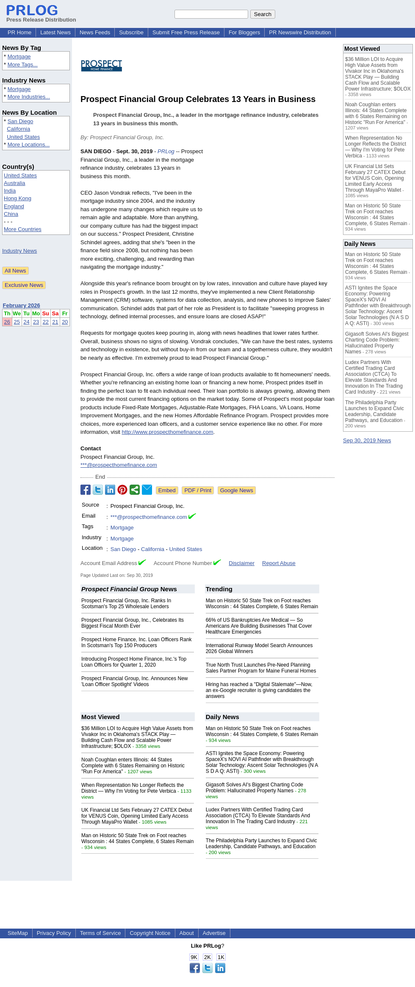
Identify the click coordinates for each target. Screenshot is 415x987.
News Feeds (95, 32)
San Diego (20, 121)
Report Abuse (279, 563)
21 (55, 322)
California (18, 129)
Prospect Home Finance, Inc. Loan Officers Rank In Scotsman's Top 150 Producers (136, 642)
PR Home (19, 32)
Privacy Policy (54, 933)
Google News (236, 490)
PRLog (166, 151)
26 (7, 322)
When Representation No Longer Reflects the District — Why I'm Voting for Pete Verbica (132, 788)
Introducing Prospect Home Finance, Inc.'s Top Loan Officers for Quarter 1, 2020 (133, 662)
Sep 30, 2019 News (367, 440)
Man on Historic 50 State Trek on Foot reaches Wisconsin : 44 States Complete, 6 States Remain (262, 603)
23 (36, 322)
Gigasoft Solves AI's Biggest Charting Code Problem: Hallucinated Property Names (254, 788)
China (11, 214)
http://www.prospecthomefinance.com (167, 432)
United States (23, 137)
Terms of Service (100, 933)
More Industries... (29, 97)
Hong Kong (17, 198)
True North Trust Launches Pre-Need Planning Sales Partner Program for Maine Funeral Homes (261, 668)
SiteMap (18, 933)
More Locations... (29, 144)
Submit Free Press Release (186, 32)
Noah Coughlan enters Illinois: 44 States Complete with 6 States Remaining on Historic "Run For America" (133, 766)
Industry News (19, 251)
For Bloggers (244, 32)
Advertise (214, 933)
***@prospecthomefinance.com (118, 465)
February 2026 (21, 305)
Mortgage (19, 56)
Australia (14, 183)
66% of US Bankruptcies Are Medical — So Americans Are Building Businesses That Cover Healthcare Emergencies (259, 626)
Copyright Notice (150, 933)
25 (16, 322)
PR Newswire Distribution (300, 32)
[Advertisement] (271, 209)
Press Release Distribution (41, 16)
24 (26, 322)
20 (65, 322)
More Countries (23, 229)
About (187, 933)
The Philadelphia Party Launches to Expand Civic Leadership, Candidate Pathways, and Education (261, 843)
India (10, 190)
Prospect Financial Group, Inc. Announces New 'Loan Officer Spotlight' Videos (134, 681)
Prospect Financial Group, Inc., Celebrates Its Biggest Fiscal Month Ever (132, 623)
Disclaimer (242, 563)
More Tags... (23, 64)
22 (46, 322)
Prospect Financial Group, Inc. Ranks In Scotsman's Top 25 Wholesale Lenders (126, 603)
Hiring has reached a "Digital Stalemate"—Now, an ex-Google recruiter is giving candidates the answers (259, 690)
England (14, 206)
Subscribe (131, 32)
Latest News (55, 32)
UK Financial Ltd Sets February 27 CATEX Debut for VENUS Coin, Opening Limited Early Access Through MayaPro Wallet (136, 816)
